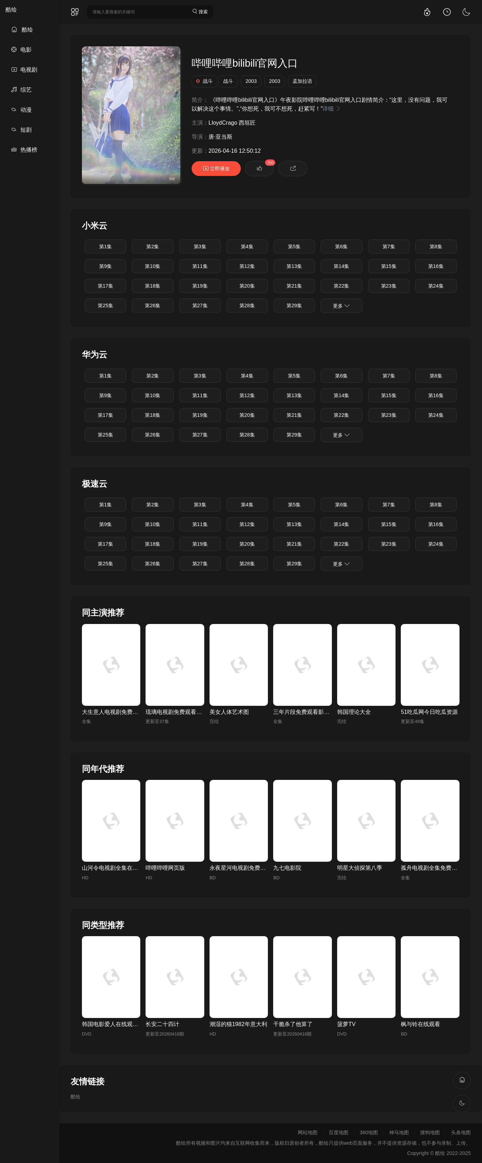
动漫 (21, 110)
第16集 (436, 266)
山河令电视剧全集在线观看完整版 (124, 868)
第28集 (247, 305)
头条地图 (461, 1132)
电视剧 (24, 70)
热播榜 (24, 150)
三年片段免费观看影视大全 (307, 712)
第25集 (105, 305)
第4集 (247, 246)
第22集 (341, 286)
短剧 (21, 130)
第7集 (389, 246)
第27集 (200, 305)
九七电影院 (287, 868)
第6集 (341, 246)
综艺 (21, 90)
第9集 (105, 266)
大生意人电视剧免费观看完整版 (121, 712)
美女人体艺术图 (229, 712)
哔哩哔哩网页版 (165, 868)
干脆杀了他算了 (293, 1024)
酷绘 (11, 10)
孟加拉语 (302, 81)
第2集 (152, 246)
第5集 (294, 246)
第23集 (389, 286)
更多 (341, 306)
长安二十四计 (162, 1024)
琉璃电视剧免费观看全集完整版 (185, 712)
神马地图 (399, 1132)
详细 (331, 109)
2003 (251, 81)
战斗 (204, 81)
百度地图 (338, 1132)
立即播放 (216, 168)
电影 (21, 50)
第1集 (105, 246)
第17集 (105, 286)
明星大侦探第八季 (359, 868)
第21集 (294, 286)
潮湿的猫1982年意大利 (238, 1024)
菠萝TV (346, 1024)
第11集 (200, 266)
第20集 (247, 286)
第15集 (389, 266)
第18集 (152, 286)
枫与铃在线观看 (420, 1024)
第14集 (341, 266)
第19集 (200, 286)
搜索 (200, 11)
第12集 (247, 266)
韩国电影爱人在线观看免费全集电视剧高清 (135, 1024)
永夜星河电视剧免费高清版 (243, 868)
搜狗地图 (430, 1132)
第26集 (152, 305)
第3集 (200, 246)
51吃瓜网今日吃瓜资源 (429, 712)
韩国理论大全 (354, 712)
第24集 (436, 286)
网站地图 (307, 1132)
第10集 (152, 266)
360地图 (369, 1132)
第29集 (294, 305)
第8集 (436, 246)
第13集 (294, 266)
